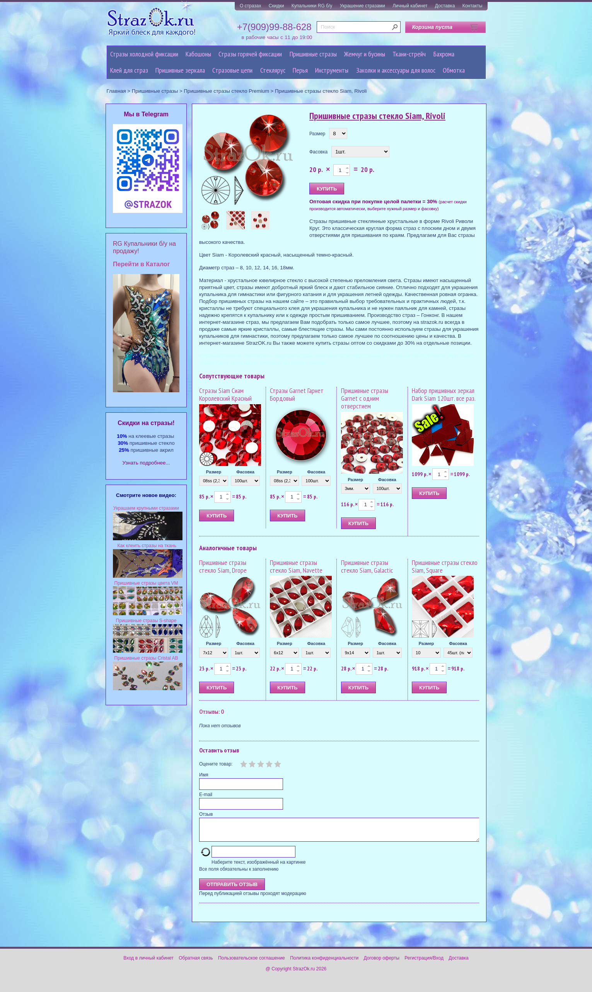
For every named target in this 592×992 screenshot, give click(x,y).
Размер (317, 133)
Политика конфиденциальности (324, 962)
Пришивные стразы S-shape (146, 620)
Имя (203, 775)
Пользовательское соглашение (251, 962)
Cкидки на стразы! (146, 423)
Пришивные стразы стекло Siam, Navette (296, 566)
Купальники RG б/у (312, 6)
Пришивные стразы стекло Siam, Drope (223, 566)
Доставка (445, 6)
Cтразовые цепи (232, 70)
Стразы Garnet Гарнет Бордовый (297, 394)
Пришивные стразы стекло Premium (226, 91)
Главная (116, 91)
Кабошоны (198, 53)
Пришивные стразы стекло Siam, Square (445, 566)
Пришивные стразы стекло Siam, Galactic (367, 566)
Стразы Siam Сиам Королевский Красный (225, 394)
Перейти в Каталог (141, 264)
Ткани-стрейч (409, 53)
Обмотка (454, 70)
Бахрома (443, 53)
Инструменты (331, 70)
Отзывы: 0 (211, 711)
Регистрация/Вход (424, 962)
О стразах (250, 6)
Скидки (276, 6)
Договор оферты (381, 962)
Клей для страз (129, 70)
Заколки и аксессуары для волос (395, 70)
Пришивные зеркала (180, 70)
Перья (300, 70)
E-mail (205, 794)
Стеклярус (272, 70)
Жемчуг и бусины (364, 53)
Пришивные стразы (313, 53)
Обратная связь (196, 962)
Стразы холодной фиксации (144, 53)
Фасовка (318, 152)
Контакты (472, 6)
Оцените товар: (215, 764)
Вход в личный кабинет (148, 962)
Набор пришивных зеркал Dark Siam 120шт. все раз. (444, 394)
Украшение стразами (362, 6)
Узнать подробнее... (146, 463)
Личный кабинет (409, 6)
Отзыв (206, 814)
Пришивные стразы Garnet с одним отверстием (364, 398)
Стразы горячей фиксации (250, 53)
